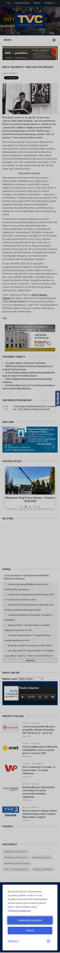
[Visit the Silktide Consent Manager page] (48, 941)
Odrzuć (30, 930)
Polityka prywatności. (19, 910)
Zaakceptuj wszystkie (30, 920)
